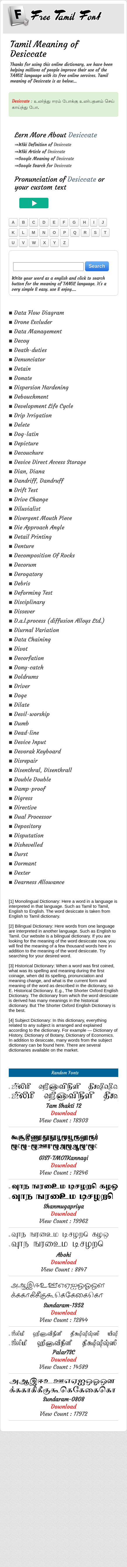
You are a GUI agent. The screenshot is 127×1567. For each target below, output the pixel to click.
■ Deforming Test (30, 592)
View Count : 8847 (63, 1392)
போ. (34, 107)
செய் (109, 101)
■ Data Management (35, 331)
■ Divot (18, 648)
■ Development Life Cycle (41, 406)
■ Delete (19, 424)
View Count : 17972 (63, 1536)
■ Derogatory (26, 574)
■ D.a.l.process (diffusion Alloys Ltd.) (57, 620)
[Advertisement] (63, 1131)
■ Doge (18, 695)
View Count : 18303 (63, 1243)
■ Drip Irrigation (30, 415)
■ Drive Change (28, 499)
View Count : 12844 (63, 1442)
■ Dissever (22, 611)
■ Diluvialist (24, 508)
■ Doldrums (23, 676)
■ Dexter (19, 872)
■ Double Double (30, 779)
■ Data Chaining (30, 639)
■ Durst (18, 854)
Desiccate (62, 144)
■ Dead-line (24, 732)
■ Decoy (19, 340)
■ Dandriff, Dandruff (36, 480)
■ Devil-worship (29, 714)
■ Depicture (23, 443)
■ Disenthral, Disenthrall (40, 770)
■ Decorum (22, 564)
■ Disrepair (23, 760)
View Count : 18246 (63, 1295)
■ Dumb (19, 723)
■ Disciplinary (27, 602)
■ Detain (20, 368)
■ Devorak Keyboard (35, 751)
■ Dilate (19, 704)
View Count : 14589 (63, 1489)
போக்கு (70, 101)
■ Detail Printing (30, 536)
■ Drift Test (23, 490)
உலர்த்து (42, 101)
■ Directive (22, 807)
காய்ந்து (20, 107)
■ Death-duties (28, 350)
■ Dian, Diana (27, 471)
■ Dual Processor (30, 816)
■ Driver (19, 686)
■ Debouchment (28, 396)
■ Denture (21, 546)
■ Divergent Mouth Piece (40, 518)
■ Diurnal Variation (34, 630)
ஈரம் (56, 101)
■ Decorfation (26, 658)
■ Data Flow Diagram (36, 312)
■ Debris (19, 583)
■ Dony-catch (26, 667)
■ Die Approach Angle (36, 527)
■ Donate (20, 378)
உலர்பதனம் (91, 101)
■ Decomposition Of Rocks (42, 555)
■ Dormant (22, 863)
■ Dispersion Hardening (39, 387)
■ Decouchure (26, 452)
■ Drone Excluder (30, 322)
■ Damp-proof (27, 788)
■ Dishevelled (26, 844)
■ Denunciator (27, 359)
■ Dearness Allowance (36, 882)
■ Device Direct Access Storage (47, 462)
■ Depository (25, 826)
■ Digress (20, 798)
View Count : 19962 (63, 1343)
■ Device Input (27, 742)
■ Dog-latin (24, 434)
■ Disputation (26, 835)
